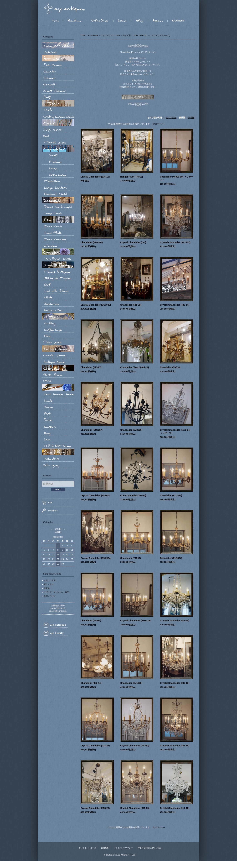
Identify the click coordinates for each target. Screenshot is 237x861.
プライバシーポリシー (123, 848)
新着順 (191, 117)
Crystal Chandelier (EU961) (95, 495)
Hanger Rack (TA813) (131, 176)
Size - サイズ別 (123, 35)
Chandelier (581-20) (130, 305)
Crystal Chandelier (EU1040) (96, 305)
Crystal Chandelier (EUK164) (96, 558)
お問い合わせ (49, 596)
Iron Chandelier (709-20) (133, 495)
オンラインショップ (87, 848)
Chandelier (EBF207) (92, 242)
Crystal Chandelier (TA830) (134, 745)
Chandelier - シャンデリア (100, 35)
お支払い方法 (49, 580)
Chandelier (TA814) (170, 367)
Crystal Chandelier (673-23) (134, 808)
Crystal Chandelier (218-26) (95, 745)
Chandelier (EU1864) (171, 558)
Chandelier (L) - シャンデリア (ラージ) (152, 35)
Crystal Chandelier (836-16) (95, 176)
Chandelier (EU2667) (92, 430)
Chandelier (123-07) (91, 367)
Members (50, 511)
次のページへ (159, 124)
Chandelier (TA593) (130, 558)
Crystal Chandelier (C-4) (133, 242)
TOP (83, 35)
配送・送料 (48, 584)
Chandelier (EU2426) (171, 495)
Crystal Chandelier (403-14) (174, 745)
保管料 (47, 588)
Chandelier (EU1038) (131, 683)
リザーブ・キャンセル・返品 (56, 592)
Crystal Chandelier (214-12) (174, 808)
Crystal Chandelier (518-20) (174, 620)
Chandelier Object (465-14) (134, 367)
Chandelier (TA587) (91, 620)
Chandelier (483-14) (91, 683)
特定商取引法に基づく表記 (149, 848)
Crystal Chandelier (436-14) (174, 305)
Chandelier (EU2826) (131, 430)
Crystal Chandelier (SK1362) (175, 242)
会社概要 (105, 848)
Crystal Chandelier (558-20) (95, 808)
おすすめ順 (171, 117)
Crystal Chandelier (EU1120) (135, 620)
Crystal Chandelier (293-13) (174, 683)
